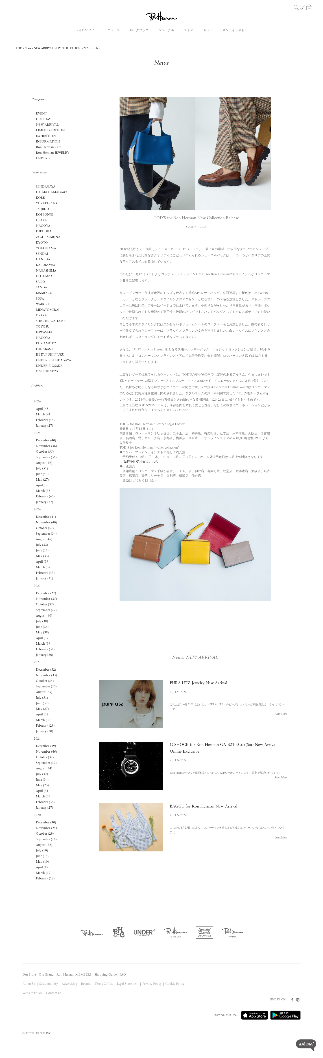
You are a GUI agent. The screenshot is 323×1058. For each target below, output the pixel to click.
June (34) (42, 780)
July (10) (42, 850)
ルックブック (139, 30)
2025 (37, 433)
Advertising (69, 984)
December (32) (46, 670)
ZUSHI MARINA (48, 237)
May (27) (42, 479)
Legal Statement (128, 984)
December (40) (46, 440)
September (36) (46, 457)
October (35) (45, 451)
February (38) (45, 649)
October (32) (45, 757)
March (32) (44, 567)
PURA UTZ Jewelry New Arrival (198, 683)
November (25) (46, 828)
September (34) (46, 533)
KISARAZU (44, 293)
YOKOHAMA (46, 248)
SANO (40, 282)
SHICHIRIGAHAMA (51, 321)
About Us (28, 984)
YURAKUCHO (46, 203)
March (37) (44, 796)
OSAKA (41, 220)
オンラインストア (235, 30)
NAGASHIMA (46, 270)
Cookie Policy (174, 984)
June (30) (42, 703)
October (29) (45, 834)
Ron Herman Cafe (48, 147)
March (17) (44, 873)
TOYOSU (42, 326)
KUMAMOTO (46, 343)
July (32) (42, 545)
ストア (188, 30)
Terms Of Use (104, 984)
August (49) (44, 463)
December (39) (46, 746)
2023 (37, 586)
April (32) (43, 714)
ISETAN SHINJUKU (50, 354)
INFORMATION (48, 141)
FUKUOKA (44, 231)
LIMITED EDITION (68, 48)
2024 (37, 509)
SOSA (40, 298)
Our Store (29, 974)
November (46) (46, 752)
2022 (37, 662)
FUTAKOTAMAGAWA (52, 192)
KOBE (40, 198)
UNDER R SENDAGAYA (53, 360)
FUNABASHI (45, 349)
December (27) (46, 593)
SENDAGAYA (45, 186)
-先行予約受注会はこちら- (141, 462)
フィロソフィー (86, 30)
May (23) (42, 785)
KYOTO (42, 242)
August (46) (44, 539)
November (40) (46, 522)
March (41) (44, 414)
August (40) (44, 616)
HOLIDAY (43, 119)
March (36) (44, 720)
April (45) (43, 409)
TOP (19, 48)
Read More (281, 714)
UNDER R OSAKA (49, 366)
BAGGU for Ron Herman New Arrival (204, 806)
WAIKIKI (42, 304)
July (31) (42, 698)
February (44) (45, 420)
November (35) (46, 599)
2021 (37, 739)
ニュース (113, 30)
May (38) (42, 632)
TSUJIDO (42, 209)
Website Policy (32, 993)
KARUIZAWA (45, 265)
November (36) (46, 446)
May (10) (42, 862)
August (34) (44, 768)
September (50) (46, 686)
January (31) (44, 578)
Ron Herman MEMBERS (74, 974)
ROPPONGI (44, 214)
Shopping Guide (105, 974)
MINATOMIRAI (47, 310)
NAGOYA (43, 226)
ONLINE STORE (48, 371)
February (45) (45, 496)
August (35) (44, 692)
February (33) (45, 573)
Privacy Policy (152, 984)
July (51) (42, 468)
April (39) (43, 485)
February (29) (45, 726)
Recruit (86, 984)
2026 (37, 401)
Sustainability (48, 984)
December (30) (46, 822)
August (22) (44, 845)
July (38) (42, 621)
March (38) (44, 491)
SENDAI (42, 254)
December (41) (46, 517)
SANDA (41, 287)
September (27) (46, 610)
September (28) (46, 839)
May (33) (42, 556)
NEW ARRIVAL (43, 48)
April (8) (42, 867)
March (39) (44, 644)
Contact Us (53, 993)
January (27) (44, 426)
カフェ (208, 30)
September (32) (46, 763)
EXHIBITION (46, 136)
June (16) (42, 856)
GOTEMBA (44, 276)
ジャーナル (166, 30)
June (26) (42, 550)
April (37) (43, 638)
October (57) (45, 528)
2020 (37, 815)
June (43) (42, 474)
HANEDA (43, 259)
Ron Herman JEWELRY (52, 153)
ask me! (306, 1045)
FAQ (123, 974)
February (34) (45, 802)
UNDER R (43, 158)
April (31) (43, 791)
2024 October (91, 48)
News (27, 48)
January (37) (44, 502)
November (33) (46, 675)
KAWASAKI (44, 332)
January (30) (44, 655)
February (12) (45, 878)
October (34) (45, 681)
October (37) (45, 604)
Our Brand (46, 974)
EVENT (41, 113)
